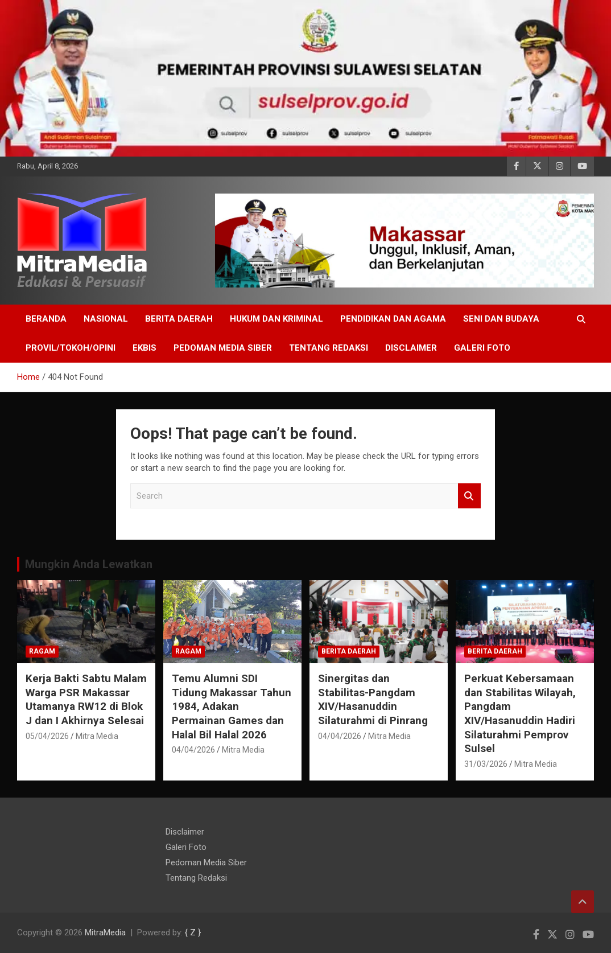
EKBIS (144, 348)
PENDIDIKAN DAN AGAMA (393, 319)
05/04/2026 (47, 736)
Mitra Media (97, 736)
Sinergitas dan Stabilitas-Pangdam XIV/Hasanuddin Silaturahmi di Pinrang (373, 699)
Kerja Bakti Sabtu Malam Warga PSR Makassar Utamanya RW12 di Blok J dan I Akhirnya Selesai (86, 699)
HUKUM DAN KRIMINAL (276, 319)
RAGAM (42, 651)
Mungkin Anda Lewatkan (88, 564)
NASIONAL (106, 319)
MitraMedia (105, 932)
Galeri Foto (482, 348)
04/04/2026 (193, 749)
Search (469, 496)
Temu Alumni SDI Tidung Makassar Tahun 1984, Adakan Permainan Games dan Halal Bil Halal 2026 (231, 706)
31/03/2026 (485, 764)
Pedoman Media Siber (223, 348)
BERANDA (46, 319)
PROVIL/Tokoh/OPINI (70, 348)
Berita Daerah (179, 319)
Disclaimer (411, 348)
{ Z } (193, 932)
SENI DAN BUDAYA (501, 319)
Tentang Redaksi (328, 348)
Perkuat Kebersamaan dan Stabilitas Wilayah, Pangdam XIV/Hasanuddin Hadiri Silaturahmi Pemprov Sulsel (520, 713)
